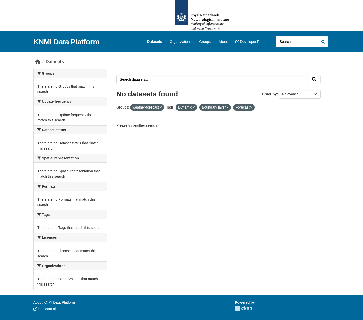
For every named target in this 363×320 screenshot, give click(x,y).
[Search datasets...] (302, 41)
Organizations (180, 42)
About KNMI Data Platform (54, 302)
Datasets (154, 42)
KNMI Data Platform (66, 42)
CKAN (243, 308)
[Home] (37, 61)
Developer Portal (250, 42)
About (223, 42)
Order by (269, 94)
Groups (205, 42)
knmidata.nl (44, 309)
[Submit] (322, 41)
